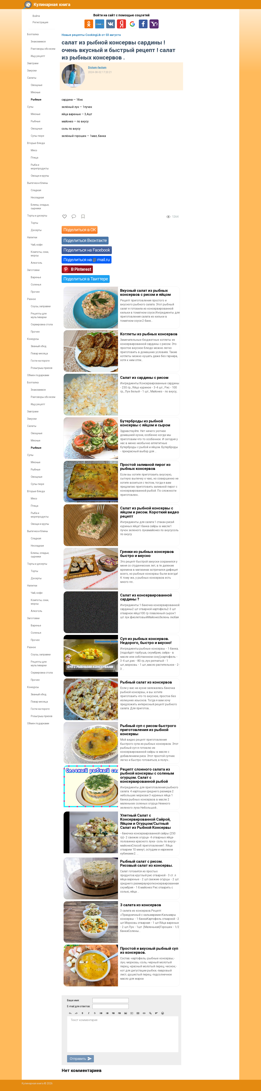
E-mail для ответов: (78, 1006)
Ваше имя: (73, 1000)
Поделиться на (86, 259)
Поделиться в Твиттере (85, 278)
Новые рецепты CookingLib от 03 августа (91, 35)
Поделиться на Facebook (86, 250)
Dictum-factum (97, 67)
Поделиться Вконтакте (85, 240)
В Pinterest (81, 269)
